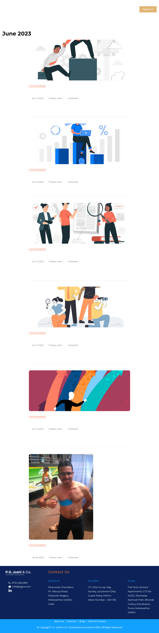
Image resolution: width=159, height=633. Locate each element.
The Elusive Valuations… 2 (47, 255)
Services (90, 6)
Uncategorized (37, 85)
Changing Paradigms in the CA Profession (57, 423)
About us (69, 6)
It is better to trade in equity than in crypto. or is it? (64, 176)
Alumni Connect (87, 12)
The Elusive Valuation (44, 339)
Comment (73, 98)
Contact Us (148, 9)
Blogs (108, 6)
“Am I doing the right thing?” (48, 92)
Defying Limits (39, 551)
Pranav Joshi (55, 98)
